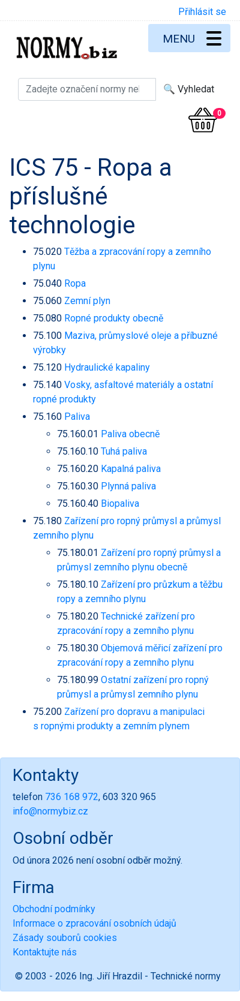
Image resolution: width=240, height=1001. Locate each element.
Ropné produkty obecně (113, 318)
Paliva (77, 416)
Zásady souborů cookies (65, 937)
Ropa (75, 283)
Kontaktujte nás (45, 952)
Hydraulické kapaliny (107, 367)
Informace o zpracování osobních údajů (94, 923)
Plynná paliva (128, 486)
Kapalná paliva (131, 468)
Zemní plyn (87, 300)
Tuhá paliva (124, 451)
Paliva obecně (130, 434)
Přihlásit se (202, 11)
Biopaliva (120, 503)
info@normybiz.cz (50, 811)
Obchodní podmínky (54, 909)
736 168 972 (71, 796)
